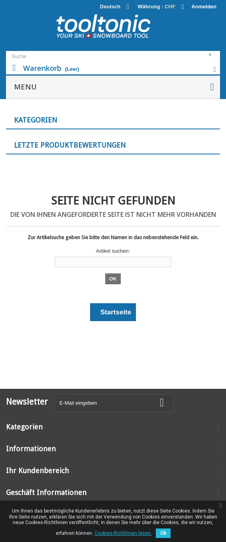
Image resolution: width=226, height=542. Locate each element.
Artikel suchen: (113, 251)
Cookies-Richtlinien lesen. (123, 533)
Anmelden (203, 7)
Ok (163, 533)
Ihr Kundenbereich (37, 470)
